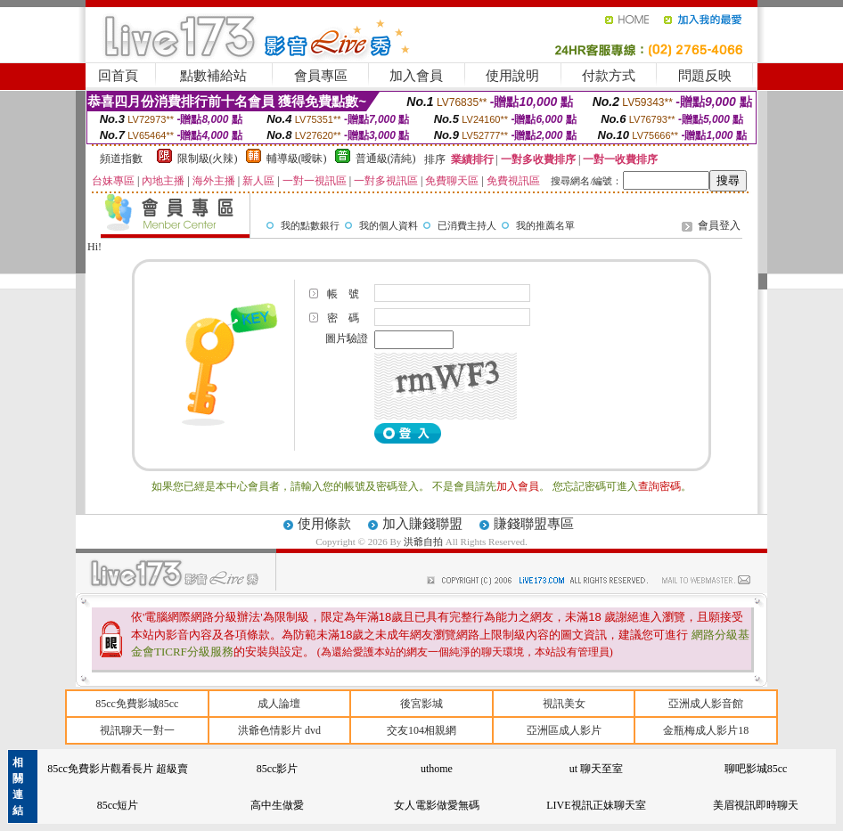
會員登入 (719, 225)
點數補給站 (213, 76)
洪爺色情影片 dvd (279, 730)
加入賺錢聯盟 (422, 524)
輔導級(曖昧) (296, 158)
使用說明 (512, 76)
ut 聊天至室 (596, 768)
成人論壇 (279, 703)
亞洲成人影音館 (705, 703)
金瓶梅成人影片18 (706, 730)
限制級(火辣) (207, 158)
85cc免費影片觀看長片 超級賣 (117, 768)
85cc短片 (118, 805)
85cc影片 (278, 768)
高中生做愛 (277, 805)
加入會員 (416, 76)
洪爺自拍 (425, 541)
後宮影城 (421, 703)
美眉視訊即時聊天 (755, 805)
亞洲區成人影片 (564, 730)
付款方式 (608, 76)
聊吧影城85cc (756, 768)
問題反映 (705, 76)
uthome (437, 768)
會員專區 (321, 76)
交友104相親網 (421, 730)
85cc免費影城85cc (136, 703)
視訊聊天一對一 (137, 730)
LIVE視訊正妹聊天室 (595, 805)
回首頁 (118, 76)
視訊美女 (564, 703)
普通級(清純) (386, 158)
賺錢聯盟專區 (534, 524)
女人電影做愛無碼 (436, 805)
